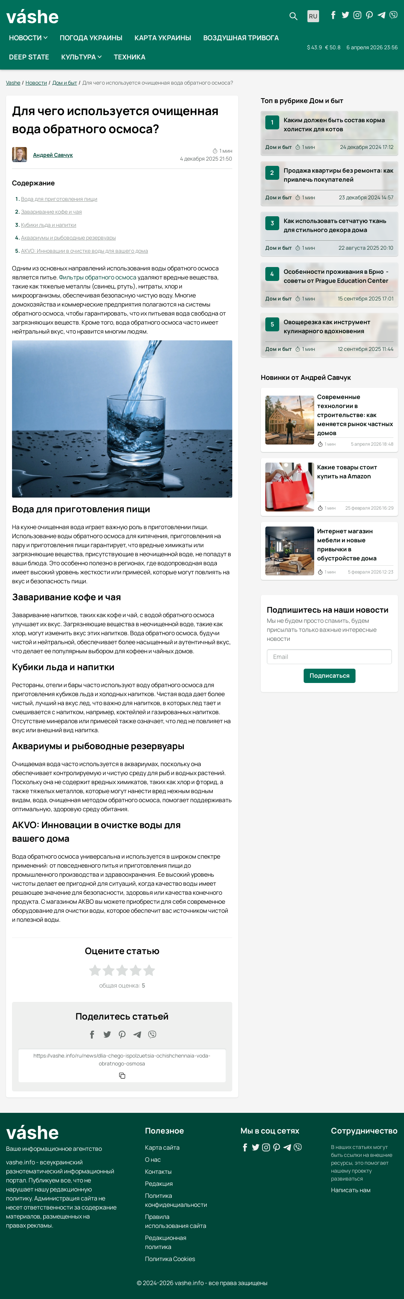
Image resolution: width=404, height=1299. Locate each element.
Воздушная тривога (241, 37)
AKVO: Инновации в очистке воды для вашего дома (84, 250)
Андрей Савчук (42, 154)
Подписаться (329, 675)
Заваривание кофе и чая (51, 211)
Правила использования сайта (175, 1220)
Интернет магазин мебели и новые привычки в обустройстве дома (347, 544)
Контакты (158, 1171)
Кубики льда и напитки (48, 224)
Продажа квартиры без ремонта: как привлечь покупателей (338, 175)
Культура (81, 56)
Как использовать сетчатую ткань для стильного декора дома (335, 225)
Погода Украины (91, 37)
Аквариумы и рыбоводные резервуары (68, 237)
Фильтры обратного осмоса (97, 277)
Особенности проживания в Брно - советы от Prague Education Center (336, 275)
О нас (153, 1159)
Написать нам (351, 1189)
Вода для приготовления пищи (59, 198)
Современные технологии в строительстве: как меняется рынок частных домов (355, 415)
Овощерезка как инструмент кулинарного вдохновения (327, 326)
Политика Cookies (170, 1258)
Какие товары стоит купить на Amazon (347, 471)
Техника (129, 56)
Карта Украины (163, 37)
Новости (28, 37)
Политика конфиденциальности (176, 1199)
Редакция (159, 1183)
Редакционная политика (165, 1241)
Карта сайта (162, 1147)
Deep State (29, 56)
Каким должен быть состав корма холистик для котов (334, 124)
